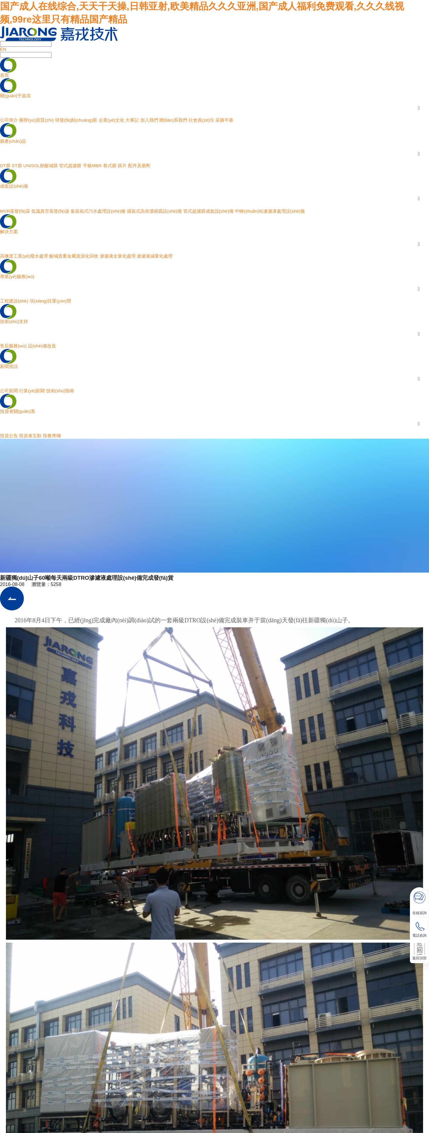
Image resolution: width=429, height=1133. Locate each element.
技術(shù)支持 (14, 321)
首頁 (4, 75)
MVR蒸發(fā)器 (15, 211)
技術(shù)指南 (60, 390)
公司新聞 (9, 390)
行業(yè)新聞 (32, 390)
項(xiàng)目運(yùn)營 (50, 300)
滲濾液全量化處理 (118, 255)
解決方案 (9, 231)
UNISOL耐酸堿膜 (40, 165)
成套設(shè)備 (14, 186)
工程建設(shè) (14, 300)
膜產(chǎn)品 (13, 141)
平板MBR (92, 165)
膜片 (122, 165)
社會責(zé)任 (201, 120)
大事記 (132, 120)
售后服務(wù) (13, 345)
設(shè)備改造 (42, 345)
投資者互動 (30, 435)
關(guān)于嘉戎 (15, 95)
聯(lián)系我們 (173, 120)
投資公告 (9, 435)
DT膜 (5, 165)
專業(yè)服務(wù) (17, 276)
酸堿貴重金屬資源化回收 (73, 255)
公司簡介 (9, 120)
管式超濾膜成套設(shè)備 (208, 211)
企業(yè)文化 (111, 120)
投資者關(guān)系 (17, 411)
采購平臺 (224, 120)
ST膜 (17, 165)
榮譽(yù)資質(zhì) (36, 120)
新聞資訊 (9, 366)
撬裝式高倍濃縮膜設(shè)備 (154, 211)
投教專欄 (52, 435)
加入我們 (149, 120)
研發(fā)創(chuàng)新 (76, 120)
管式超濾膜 (70, 165)
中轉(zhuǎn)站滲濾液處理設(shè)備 (270, 211)
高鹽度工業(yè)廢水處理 (24, 255)
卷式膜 (109, 165)
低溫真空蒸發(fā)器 (50, 211)
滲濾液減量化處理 (154, 255)
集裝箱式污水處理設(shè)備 (98, 211)
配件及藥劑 (139, 165)
